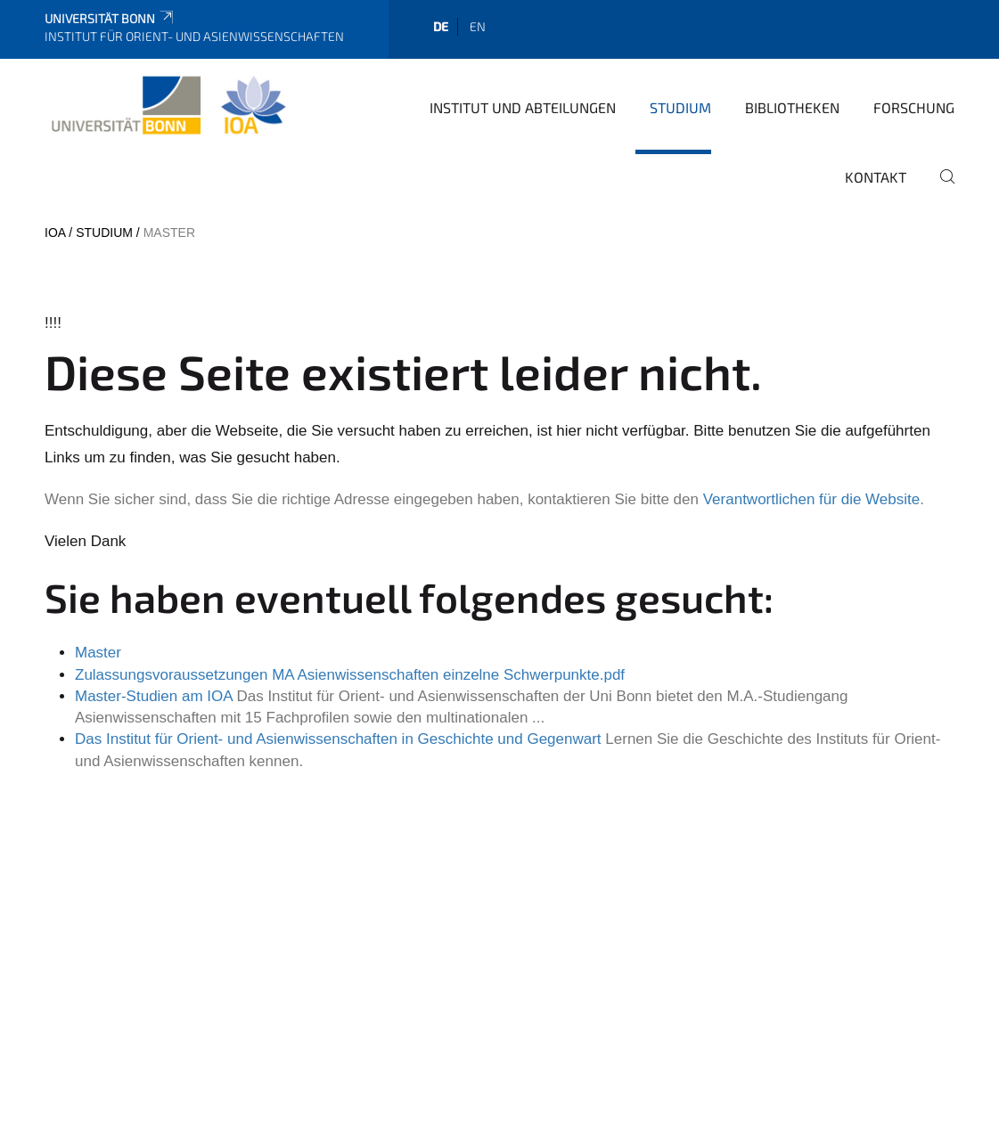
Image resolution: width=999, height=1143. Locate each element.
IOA (55, 232)
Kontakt (875, 176)
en (478, 26)
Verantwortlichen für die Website (811, 499)
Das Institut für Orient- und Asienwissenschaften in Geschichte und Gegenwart (338, 739)
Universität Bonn (110, 18)
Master (98, 652)
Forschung (913, 107)
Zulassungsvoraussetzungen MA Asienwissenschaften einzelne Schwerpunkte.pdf (350, 674)
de (440, 26)
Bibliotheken (792, 107)
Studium (680, 107)
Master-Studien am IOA (154, 696)
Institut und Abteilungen (523, 107)
